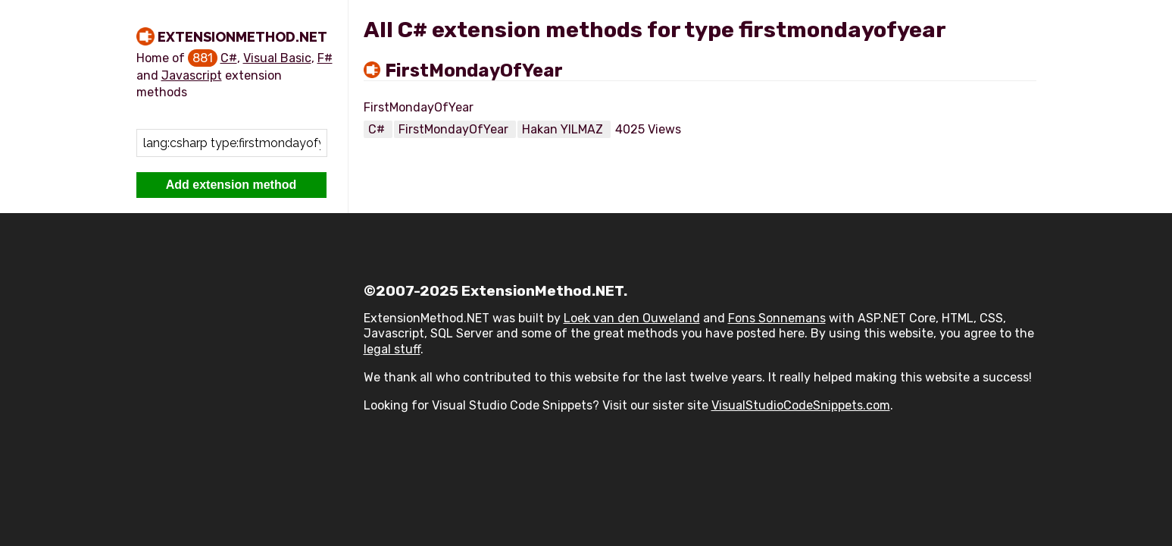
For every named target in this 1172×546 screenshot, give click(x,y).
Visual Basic (277, 58)
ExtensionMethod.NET (242, 37)
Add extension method (231, 184)
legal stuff (392, 349)
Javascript (191, 75)
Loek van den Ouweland (632, 318)
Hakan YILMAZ (564, 129)
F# (325, 58)
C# (228, 58)
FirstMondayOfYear (474, 70)
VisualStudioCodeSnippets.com (800, 405)
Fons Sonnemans (777, 318)
